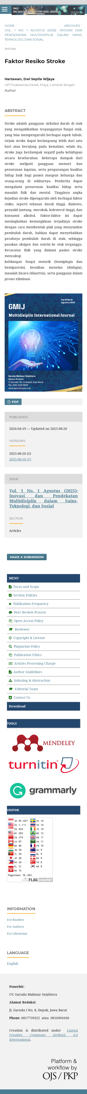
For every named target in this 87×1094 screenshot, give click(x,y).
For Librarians (17, 933)
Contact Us (22, 697)
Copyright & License (29, 638)
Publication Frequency (30, 603)
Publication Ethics (28, 655)
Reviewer (22, 629)
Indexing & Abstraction (32, 680)
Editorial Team (26, 689)
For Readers (15, 920)
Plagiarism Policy (27, 646)
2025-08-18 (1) (20, 459)
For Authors (15, 926)
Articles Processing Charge (34, 663)
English (12, 963)
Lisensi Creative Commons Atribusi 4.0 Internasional (43, 1035)
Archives (72, 25)
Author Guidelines (27, 672)
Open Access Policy (28, 621)
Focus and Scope (26, 586)
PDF (15, 402)
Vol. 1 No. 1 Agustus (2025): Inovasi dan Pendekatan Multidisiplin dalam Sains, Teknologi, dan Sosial (43, 34)
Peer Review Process (30, 612)
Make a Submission (27, 557)
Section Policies (25, 595)
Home (10, 25)
